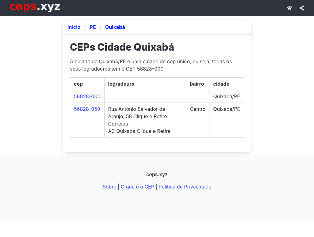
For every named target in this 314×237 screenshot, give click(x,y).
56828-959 (87, 109)
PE (93, 27)
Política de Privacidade (185, 187)
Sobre (110, 187)
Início (73, 27)
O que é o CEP (137, 187)
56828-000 (87, 96)
